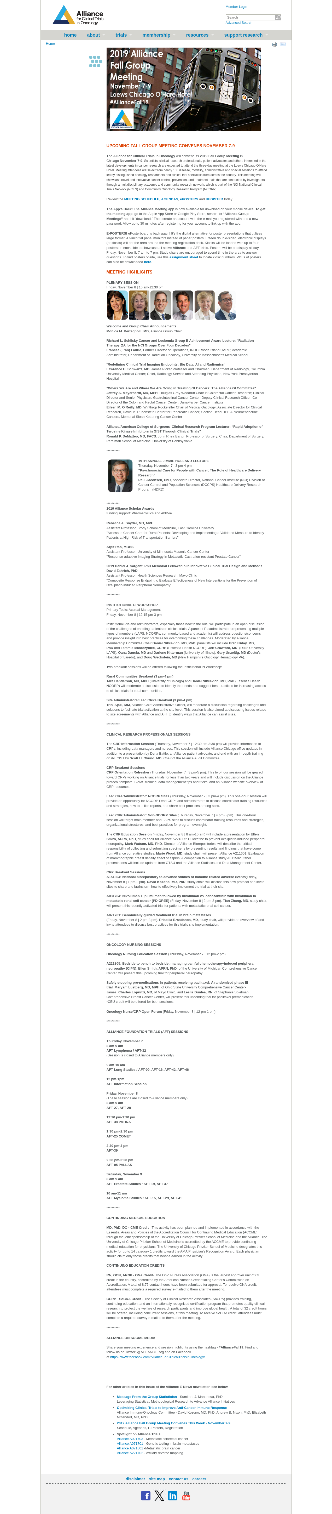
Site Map (157, 1479)
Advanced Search (239, 23)
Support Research (243, 35)
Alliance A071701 (130, 1443)
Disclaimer (135, 1479)
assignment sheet (184, 257)
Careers (199, 1479)
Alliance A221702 (130, 1453)
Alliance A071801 (130, 1448)
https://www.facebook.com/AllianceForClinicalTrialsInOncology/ (157, 1357)
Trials (121, 35)
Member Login (236, 7)
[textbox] (253, 17)
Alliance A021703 (130, 1439)
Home (70, 35)
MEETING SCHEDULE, (142, 199)
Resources (197, 35)
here (147, 262)
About (93, 35)
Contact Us (178, 1479)
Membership (156, 35)
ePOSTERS (189, 199)
